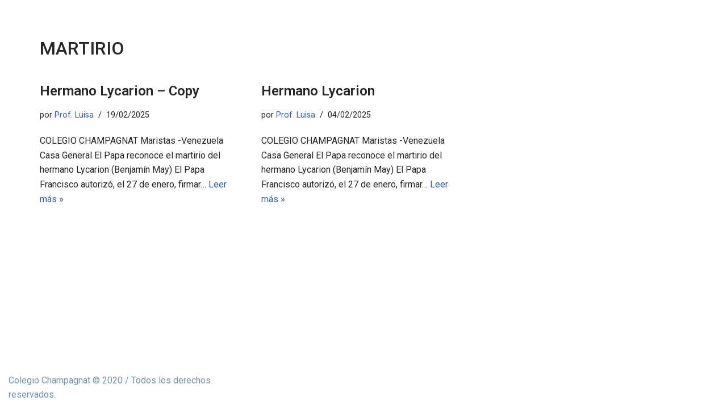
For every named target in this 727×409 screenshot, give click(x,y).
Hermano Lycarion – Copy (119, 91)
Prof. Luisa (74, 115)
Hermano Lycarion (318, 91)
